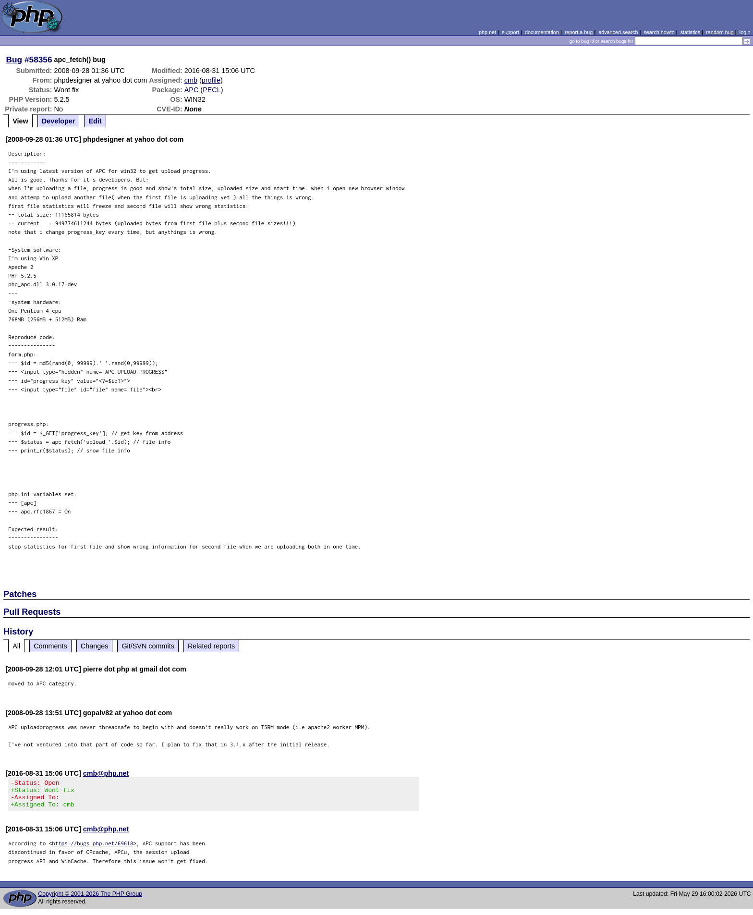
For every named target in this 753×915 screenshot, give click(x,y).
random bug (720, 32)
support (510, 32)
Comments (50, 646)
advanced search (618, 32)
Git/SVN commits (147, 646)
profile (211, 80)
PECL (212, 90)
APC (191, 90)
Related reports (211, 646)
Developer (58, 121)
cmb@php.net (106, 773)
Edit (94, 121)
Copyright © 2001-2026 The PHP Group (90, 899)
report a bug (579, 32)
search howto (659, 32)
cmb (190, 80)
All (16, 646)
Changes (95, 646)
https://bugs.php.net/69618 (92, 849)
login (745, 32)
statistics (690, 32)
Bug (14, 59)
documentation (542, 32)
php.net (487, 32)
